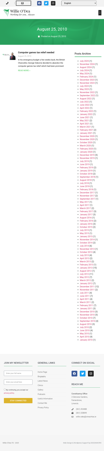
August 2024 (86, 67)
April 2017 (84, 205)
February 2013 (86, 264)
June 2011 (85, 296)
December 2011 (87, 286)
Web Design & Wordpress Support (75, 443)
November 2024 (87, 64)
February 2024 (86, 76)
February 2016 (86, 221)
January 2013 (86, 268)
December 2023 (87, 80)
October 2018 (86, 174)
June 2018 (85, 186)
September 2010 (87, 321)
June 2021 (85, 117)
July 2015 (84, 230)
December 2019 (87, 155)
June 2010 (85, 330)
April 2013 (84, 258)
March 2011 (85, 302)
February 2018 (86, 189)
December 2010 (87, 311)
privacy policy (9, 393)
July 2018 (84, 183)
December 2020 (87, 136)
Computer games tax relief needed (36, 52)
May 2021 (84, 120)
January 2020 (86, 152)
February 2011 (86, 305)
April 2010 (84, 336)
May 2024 (84, 73)
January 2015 (86, 236)
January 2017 (86, 214)
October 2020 (86, 142)
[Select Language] (79, 3)
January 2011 (86, 308)
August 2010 (86, 324)
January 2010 (86, 340)
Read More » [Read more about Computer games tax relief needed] (24, 70)
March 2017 (85, 208)
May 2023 (84, 89)
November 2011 (87, 289)
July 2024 (84, 70)
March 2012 (85, 280)
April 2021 (84, 123)
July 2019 (84, 161)
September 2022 (87, 95)
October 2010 (86, 318)
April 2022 (84, 108)
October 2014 (86, 242)
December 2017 (87, 192)
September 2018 (87, 177)
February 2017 (86, 211)
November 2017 (87, 195)
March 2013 (85, 261)
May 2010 (84, 333)
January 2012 (86, 283)
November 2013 (87, 249)
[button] (99, 12)
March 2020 (85, 145)
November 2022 (87, 92)
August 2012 (86, 271)
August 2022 (86, 98)
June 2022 (85, 105)
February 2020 (86, 149)
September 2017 (87, 199)
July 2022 (84, 102)
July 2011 (84, 293)
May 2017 (84, 202)
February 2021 (86, 130)
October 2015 (86, 227)
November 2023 (87, 83)
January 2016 (86, 224)
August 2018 (86, 180)
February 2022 (86, 111)
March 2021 (85, 127)
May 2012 (84, 277)
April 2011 (84, 299)
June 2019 (85, 164)
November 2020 (87, 139)
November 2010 (87, 315)
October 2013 (86, 252)
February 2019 (86, 167)
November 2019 (87, 158)
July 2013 (84, 255)
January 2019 (86, 170)
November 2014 (87, 239)
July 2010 (84, 327)
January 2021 (86, 133)
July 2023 (84, 86)
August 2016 (86, 217)
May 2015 (84, 233)
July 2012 (84, 274)
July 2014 (84, 246)
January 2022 (86, 114)
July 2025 (84, 61)
